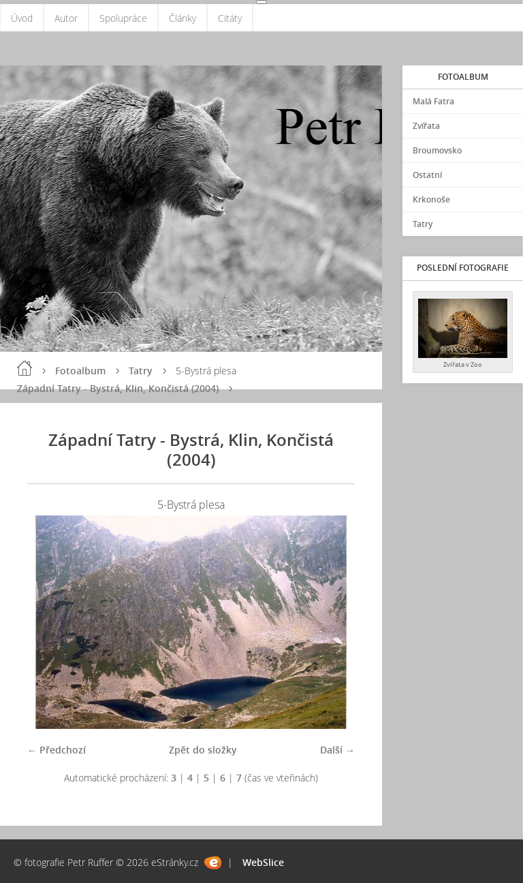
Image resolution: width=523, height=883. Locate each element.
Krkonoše (431, 199)
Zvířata (426, 126)
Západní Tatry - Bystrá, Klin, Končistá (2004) (118, 388)
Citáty (230, 18)
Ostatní (427, 175)
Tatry (141, 370)
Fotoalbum (80, 370)
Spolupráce (123, 18)
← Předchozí (56, 749)
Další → (337, 749)
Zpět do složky (203, 749)
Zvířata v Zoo (462, 364)
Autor (66, 18)
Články (182, 18)
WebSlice (263, 862)
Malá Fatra (433, 101)
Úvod (22, 18)
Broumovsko (437, 150)
